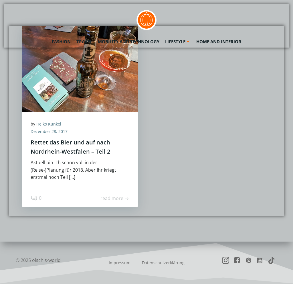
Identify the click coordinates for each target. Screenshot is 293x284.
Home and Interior (218, 41)
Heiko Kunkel (48, 124)
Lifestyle (178, 41)
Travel (84, 41)
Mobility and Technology (128, 41)
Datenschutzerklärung (163, 262)
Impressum (119, 262)
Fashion (61, 41)
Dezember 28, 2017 (49, 131)
